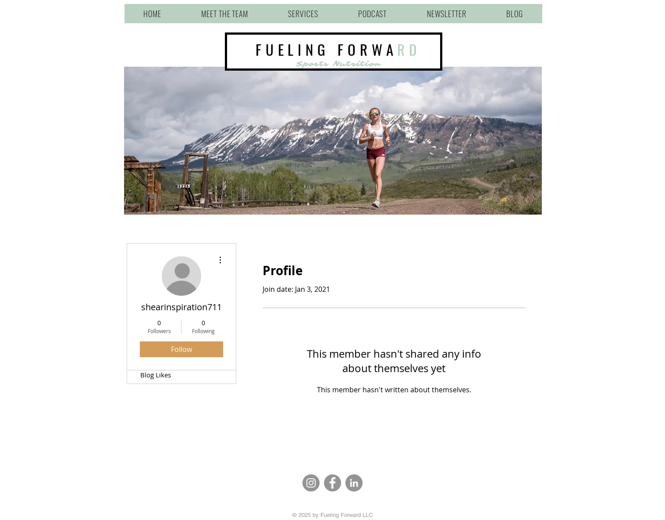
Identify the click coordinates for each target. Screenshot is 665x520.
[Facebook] (332, 482)
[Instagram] (311, 482)
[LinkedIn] (354, 482)
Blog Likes (155, 374)
